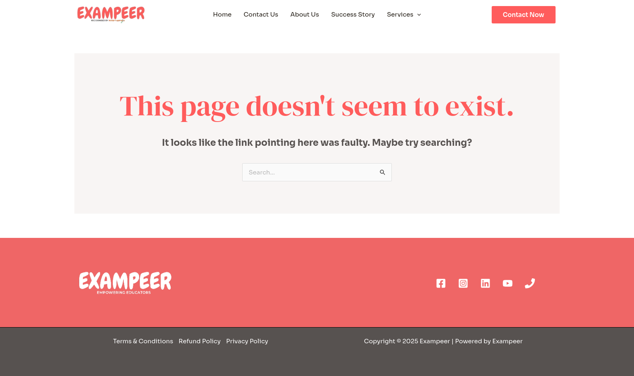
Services (404, 14)
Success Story (353, 14)
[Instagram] (463, 283)
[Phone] (530, 283)
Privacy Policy (247, 341)
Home (222, 14)
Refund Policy (198, 341)
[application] (417, 14)
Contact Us (261, 14)
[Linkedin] (485, 283)
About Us (304, 14)
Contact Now (523, 15)
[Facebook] (441, 283)
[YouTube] (508, 283)
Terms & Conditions (144, 341)
